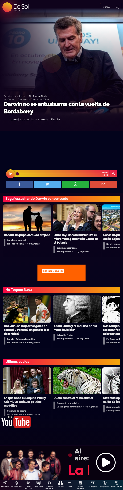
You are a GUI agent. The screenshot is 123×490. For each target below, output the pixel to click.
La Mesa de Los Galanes (49, 487)
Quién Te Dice (38, 486)
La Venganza (93, 486)
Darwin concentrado (14, 96)
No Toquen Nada (16, 486)
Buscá (106, 7)
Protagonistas (104, 486)
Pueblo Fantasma (80, 487)
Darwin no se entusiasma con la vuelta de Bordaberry (56, 108)
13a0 (70, 486)
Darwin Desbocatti (28, 487)
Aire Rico (60, 486)
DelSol (21, 6)
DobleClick (5, 486)
